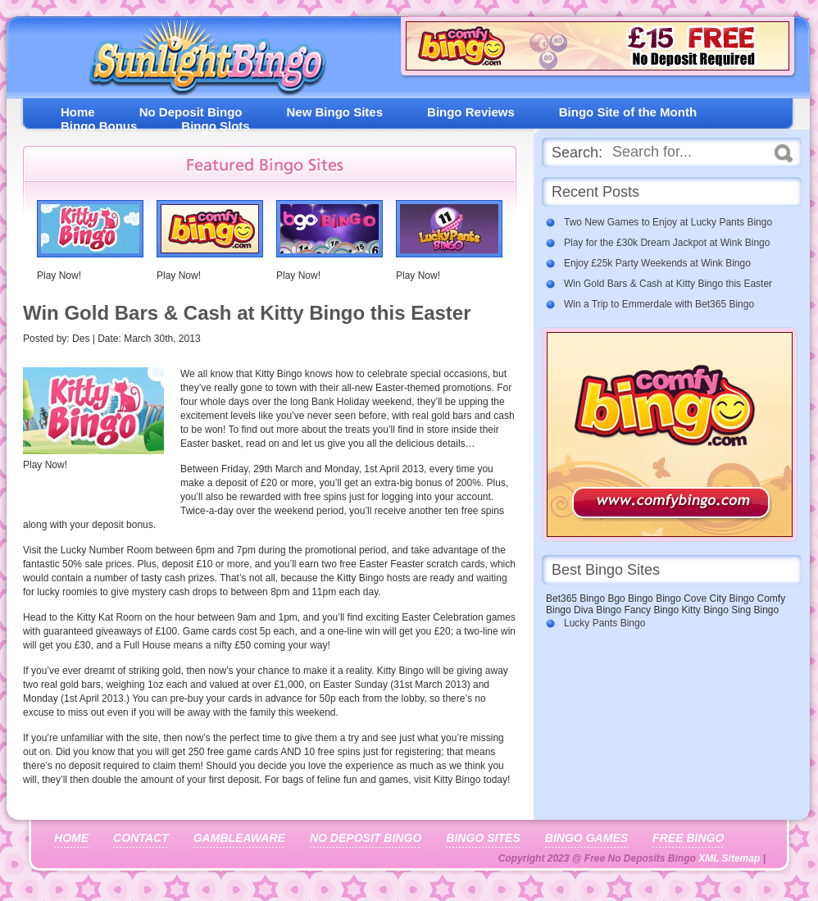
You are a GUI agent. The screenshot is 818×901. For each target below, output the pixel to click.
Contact (141, 837)
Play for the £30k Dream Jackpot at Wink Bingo (667, 242)
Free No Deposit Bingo (201, 61)
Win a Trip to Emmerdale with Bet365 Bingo (659, 304)
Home (78, 112)
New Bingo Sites (335, 112)
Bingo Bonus (99, 126)
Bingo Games (586, 837)
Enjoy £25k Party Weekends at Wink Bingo (657, 263)
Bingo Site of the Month (628, 112)
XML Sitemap (729, 858)
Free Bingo (688, 837)
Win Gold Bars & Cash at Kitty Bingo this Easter (668, 283)
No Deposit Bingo (191, 112)
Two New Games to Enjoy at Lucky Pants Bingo (668, 222)
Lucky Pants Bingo (604, 623)
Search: (577, 152)
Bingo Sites (483, 837)
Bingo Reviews (471, 112)
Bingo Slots (215, 126)
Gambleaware (239, 837)
